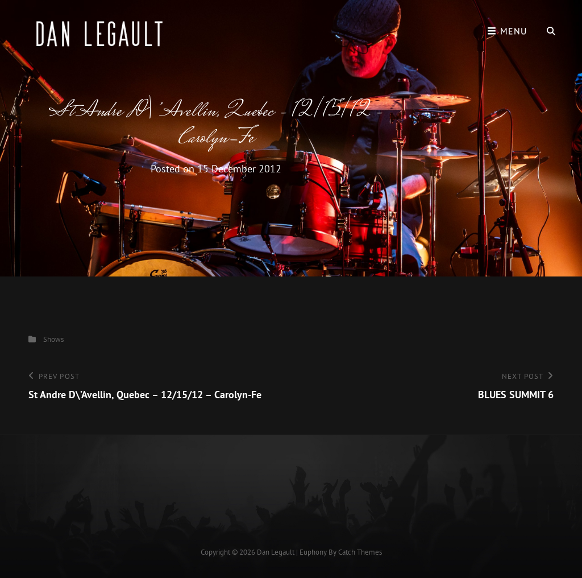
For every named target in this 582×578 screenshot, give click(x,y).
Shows (53, 339)
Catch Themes (360, 552)
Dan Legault (275, 552)
